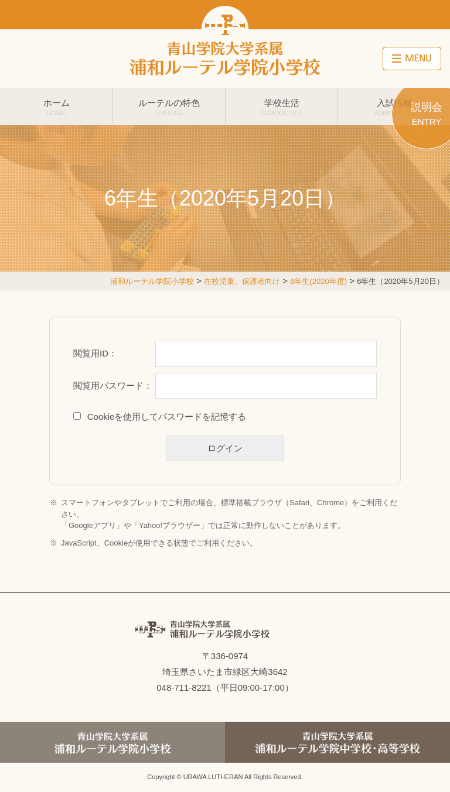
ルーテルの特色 (169, 107)
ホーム (56, 107)
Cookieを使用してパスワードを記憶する (167, 416)
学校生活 (281, 107)
